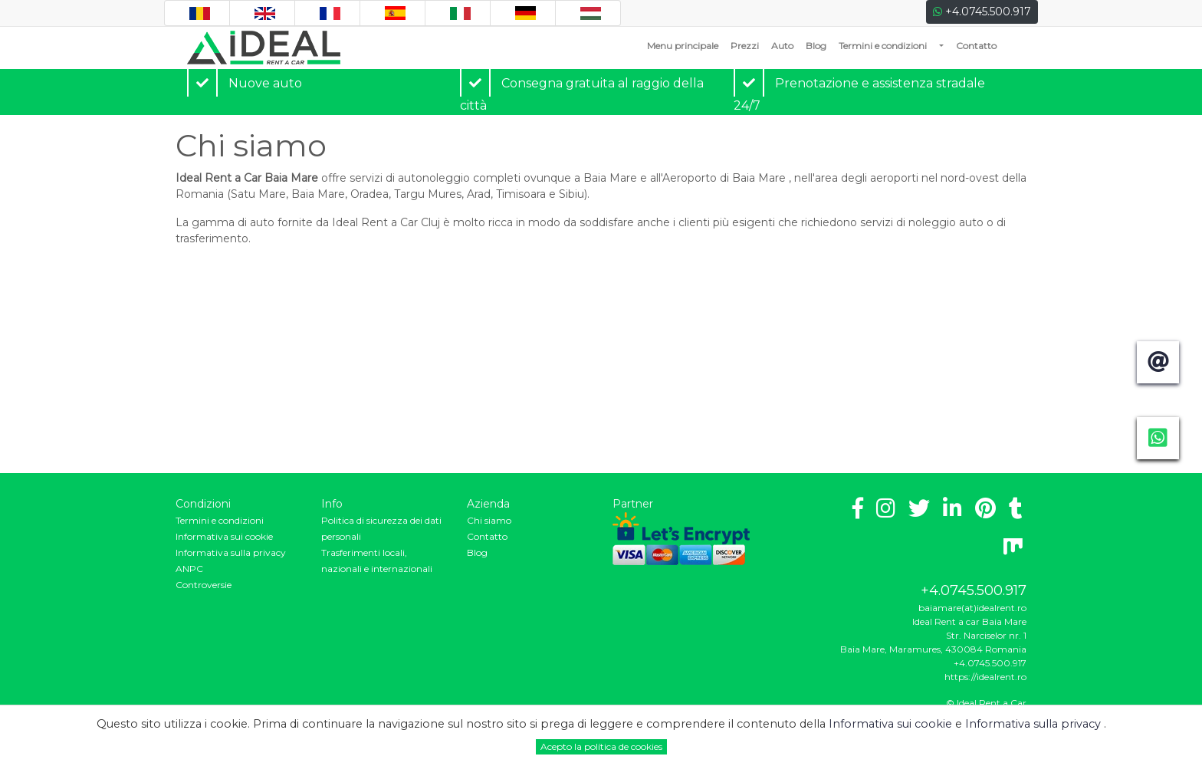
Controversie (204, 584)
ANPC (189, 568)
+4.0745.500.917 (982, 11)
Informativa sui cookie (224, 536)
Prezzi (745, 45)
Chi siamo (489, 520)
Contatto (976, 45)
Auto (782, 45)
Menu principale (685, 44)
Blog (816, 45)
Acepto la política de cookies (601, 746)
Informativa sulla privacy (231, 552)
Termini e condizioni (883, 45)
